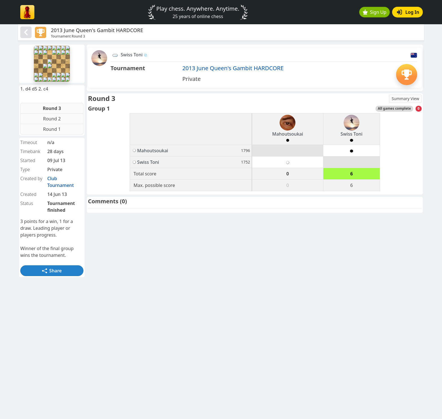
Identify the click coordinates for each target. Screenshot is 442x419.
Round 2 (52, 119)
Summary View (405, 98)
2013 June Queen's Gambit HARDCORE (233, 68)
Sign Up (374, 12)
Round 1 (52, 129)
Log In (408, 12)
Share (52, 271)
